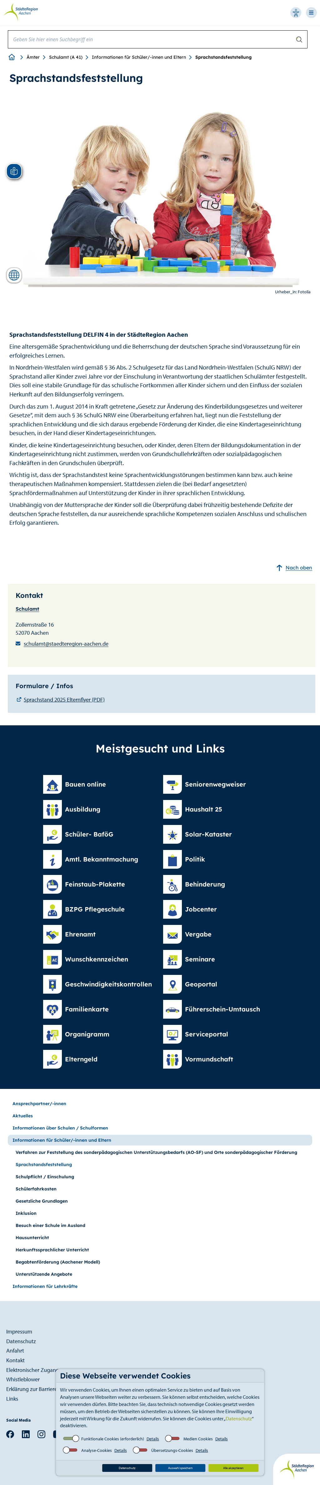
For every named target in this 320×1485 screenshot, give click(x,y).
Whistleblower (23, 1379)
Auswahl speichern (180, 1468)
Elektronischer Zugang (32, 1369)
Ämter (33, 57)
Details (153, 1439)
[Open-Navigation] (313, 12)
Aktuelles (22, 1116)
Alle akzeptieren (233, 1468)
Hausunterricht (32, 1237)
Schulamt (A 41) (65, 57)
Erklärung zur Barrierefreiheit (40, 1389)
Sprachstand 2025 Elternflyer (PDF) (64, 699)
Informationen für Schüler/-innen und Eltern (139, 57)
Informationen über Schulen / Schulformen (60, 1128)
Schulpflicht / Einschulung (45, 1177)
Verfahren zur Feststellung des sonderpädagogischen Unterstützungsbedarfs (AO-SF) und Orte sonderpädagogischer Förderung (156, 1152)
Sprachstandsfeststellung (44, 1164)
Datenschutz (239, 1418)
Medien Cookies (198, 1439)
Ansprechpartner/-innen (39, 1103)
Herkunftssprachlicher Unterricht (52, 1250)
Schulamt (27, 609)
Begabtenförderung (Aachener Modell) (58, 1262)
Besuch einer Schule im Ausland (50, 1225)
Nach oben (294, 567)
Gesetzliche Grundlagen (42, 1201)
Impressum (19, 1331)
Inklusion (26, 1213)
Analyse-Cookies (96, 1450)
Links (12, 1398)
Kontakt (15, 1360)
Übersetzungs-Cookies (172, 1450)
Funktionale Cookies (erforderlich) (112, 1439)
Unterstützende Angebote (44, 1274)
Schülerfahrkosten (36, 1189)
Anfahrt (15, 1350)
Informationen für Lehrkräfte (45, 1286)
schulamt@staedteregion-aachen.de (66, 643)
